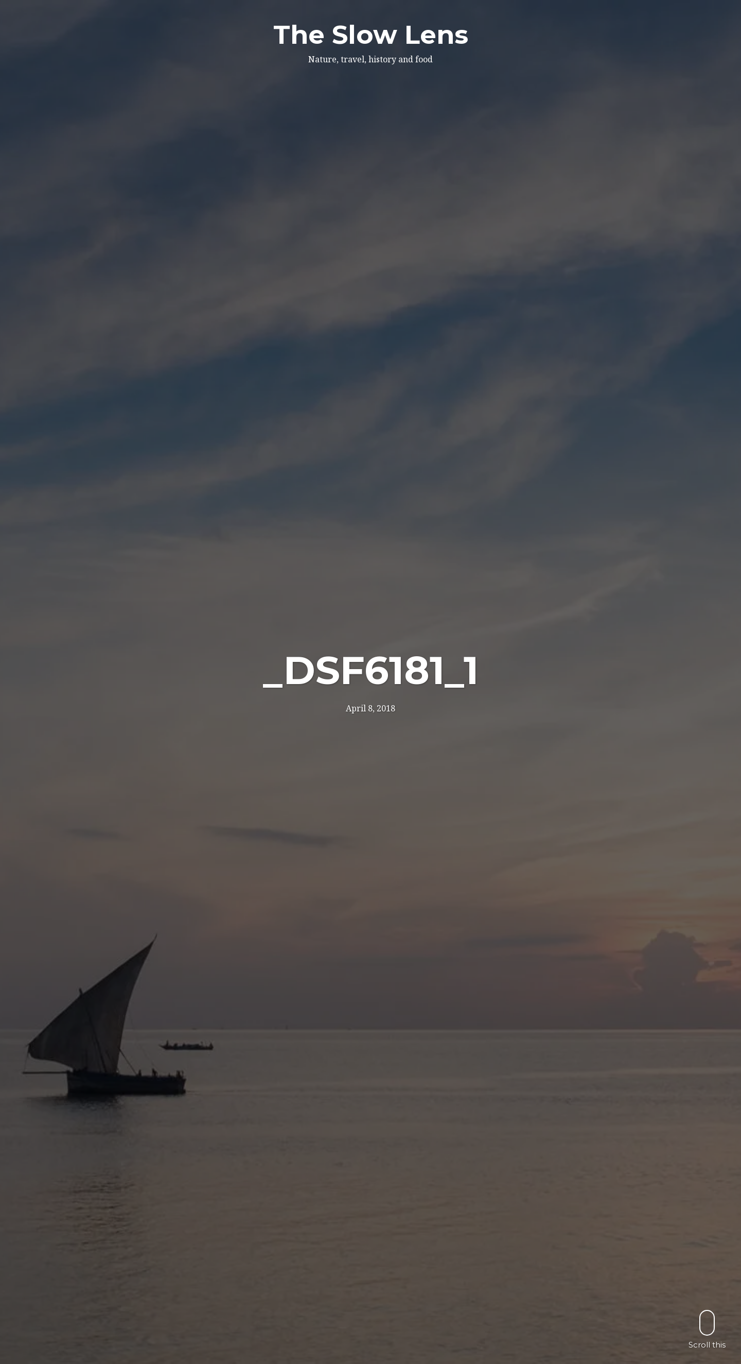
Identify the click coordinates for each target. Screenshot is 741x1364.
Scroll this (707, 1329)
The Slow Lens (370, 34)
